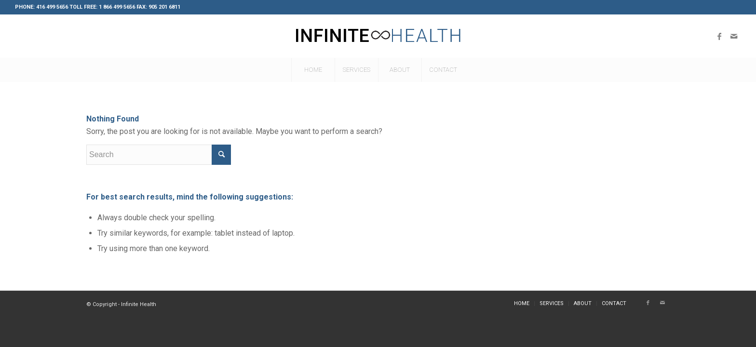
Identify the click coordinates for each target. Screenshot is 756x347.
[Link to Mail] (734, 36)
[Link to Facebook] (719, 36)
